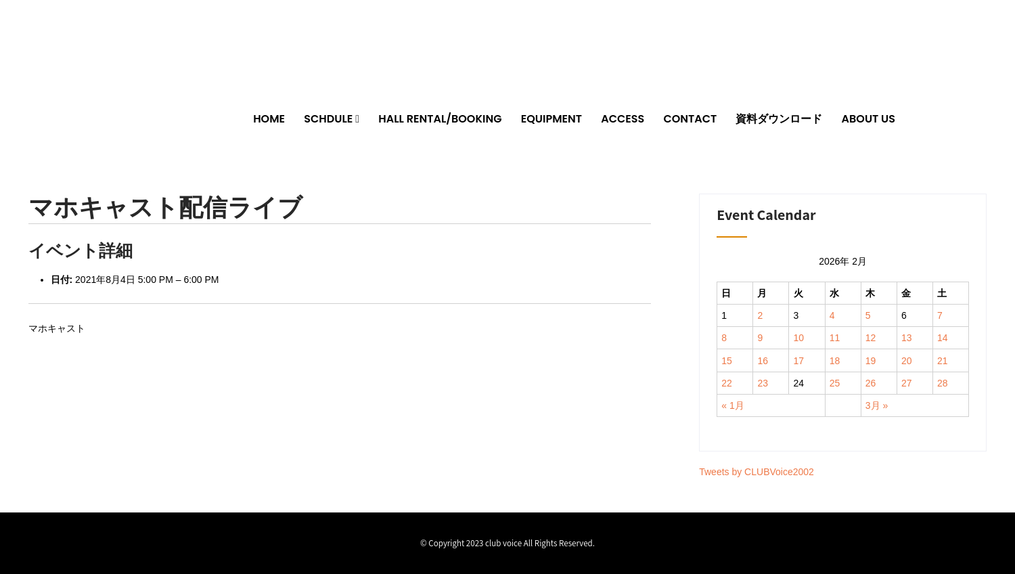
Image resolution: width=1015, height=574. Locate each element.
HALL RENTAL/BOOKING (439, 119)
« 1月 (732, 405)
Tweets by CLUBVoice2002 (756, 471)
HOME (269, 119)
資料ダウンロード (779, 119)
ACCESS (622, 119)
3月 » (876, 405)
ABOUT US (868, 119)
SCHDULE (328, 119)
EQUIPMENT (551, 119)
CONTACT (690, 119)
